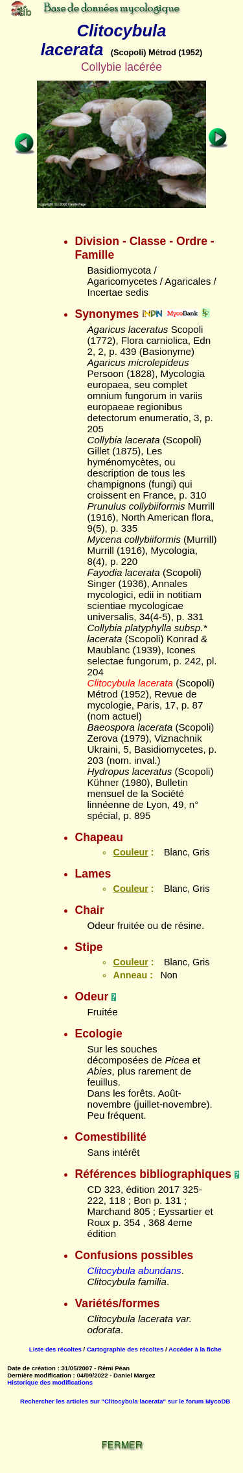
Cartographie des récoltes (125, 1349)
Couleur (130, 852)
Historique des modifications (50, 1382)
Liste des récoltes (55, 1349)
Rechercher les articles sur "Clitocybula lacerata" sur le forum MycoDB (125, 1401)
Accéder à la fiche (195, 1349)
